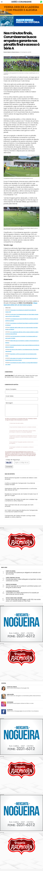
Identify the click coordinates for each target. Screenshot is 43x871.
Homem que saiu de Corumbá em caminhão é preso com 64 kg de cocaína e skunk (23, 586)
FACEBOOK (10, 709)
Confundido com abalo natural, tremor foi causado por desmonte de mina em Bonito (22, 593)
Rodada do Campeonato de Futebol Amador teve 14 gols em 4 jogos (21, 494)
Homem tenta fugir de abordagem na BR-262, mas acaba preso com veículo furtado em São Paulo (23, 600)
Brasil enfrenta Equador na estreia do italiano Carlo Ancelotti (21, 478)
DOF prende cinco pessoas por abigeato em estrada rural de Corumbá (23, 573)
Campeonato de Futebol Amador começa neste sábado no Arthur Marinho (20, 516)
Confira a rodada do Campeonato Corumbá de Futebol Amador (20, 484)
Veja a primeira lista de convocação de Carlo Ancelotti (19, 505)
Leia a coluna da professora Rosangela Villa (18, 688)
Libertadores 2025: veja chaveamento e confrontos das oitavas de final (21, 489)
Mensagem (9, 403)
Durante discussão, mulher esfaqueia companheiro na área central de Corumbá (23, 580)
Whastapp (41, 1)
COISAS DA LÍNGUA (12, 686)
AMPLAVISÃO (10, 694)
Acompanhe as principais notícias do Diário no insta (20, 703)
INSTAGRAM (10, 702)
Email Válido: (10, 396)
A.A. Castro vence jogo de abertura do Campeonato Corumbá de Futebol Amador (21, 511)
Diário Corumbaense (21, 1)
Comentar (9, 467)
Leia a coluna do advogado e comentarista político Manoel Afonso (24, 695)
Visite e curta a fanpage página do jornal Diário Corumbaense (22, 711)
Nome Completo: (11, 389)
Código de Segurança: (13, 460)
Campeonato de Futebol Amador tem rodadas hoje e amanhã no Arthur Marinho (21, 500)
